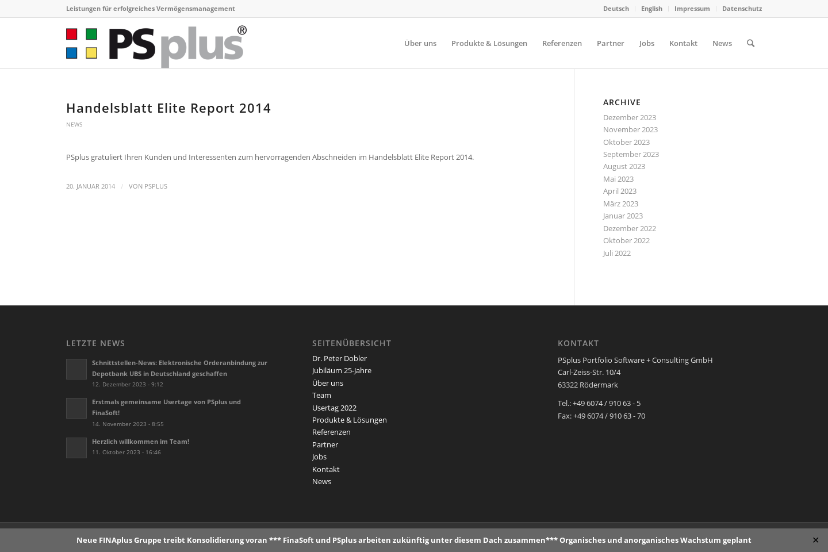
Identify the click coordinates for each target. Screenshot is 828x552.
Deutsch (616, 8)
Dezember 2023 (629, 117)
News (74, 124)
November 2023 (630, 129)
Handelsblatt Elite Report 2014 (168, 107)
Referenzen (331, 432)
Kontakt (326, 469)
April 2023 (620, 191)
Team (321, 395)
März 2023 (620, 203)
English (651, 8)
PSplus (155, 186)
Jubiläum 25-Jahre (341, 370)
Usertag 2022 (334, 407)
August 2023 (624, 166)
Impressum (692, 8)
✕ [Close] (815, 540)
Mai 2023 (618, 179)
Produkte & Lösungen (349, 420)
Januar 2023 (623, 215)
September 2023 (631, 154)
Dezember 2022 (629, 228)
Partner (325, 444)
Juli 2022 (617, 253)
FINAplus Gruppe (130, 540)
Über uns (327, 383)
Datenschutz (742, 8)
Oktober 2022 (626, 240)
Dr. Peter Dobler (339, 358)
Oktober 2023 (626, 142)
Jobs (319, 456)
